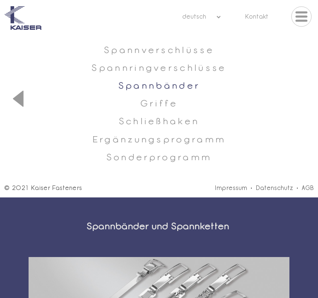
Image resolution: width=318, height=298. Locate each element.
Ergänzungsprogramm (159, 140)
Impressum (230, 188)
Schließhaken (159, 122)
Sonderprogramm (159, 158)
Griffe (159, 104)
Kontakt (256, 17)
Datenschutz (274, 188)
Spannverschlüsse (159, 51)
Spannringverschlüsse (159, 68)
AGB (308, 188)
